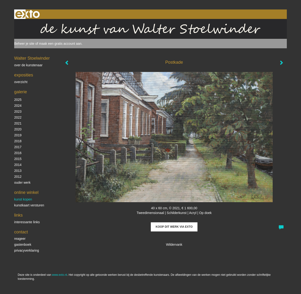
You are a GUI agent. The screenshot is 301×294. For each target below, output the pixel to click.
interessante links (27, 222)
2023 (18, 111)
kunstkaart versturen (29, 205)
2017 (18, 147)
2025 (18, 100)
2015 (18, 159)
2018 (18, 141)
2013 (18, 171)
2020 (18, 129)
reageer (20, 239)
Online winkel (26, 192)
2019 (18, 135)
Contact (21, 232)
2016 (18, 153)
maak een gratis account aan (60, 43)
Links (18, 215)
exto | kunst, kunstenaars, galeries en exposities (27, 14)
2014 (18, 165)
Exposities (23, 75)
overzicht (20, 82)
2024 (18, 105)
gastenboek (22, 244)
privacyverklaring (26, 250)
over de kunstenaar (28, 65)
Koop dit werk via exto (174, 226)
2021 (18, 123)
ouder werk (22, 182)
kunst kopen (23, 199)
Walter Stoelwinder (32, 58)
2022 (18, 117)
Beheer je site (24, 43)
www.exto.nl (59, 274)
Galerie (20, 91)
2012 (18, 176)
